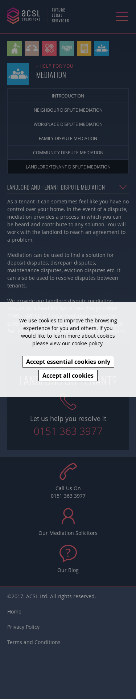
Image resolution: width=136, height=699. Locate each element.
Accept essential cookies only (68, 362)
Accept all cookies (68, 376)
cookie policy (87, 343)
